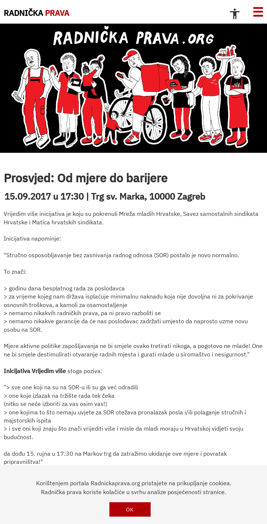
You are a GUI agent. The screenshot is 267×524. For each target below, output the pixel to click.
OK (130, 509)
